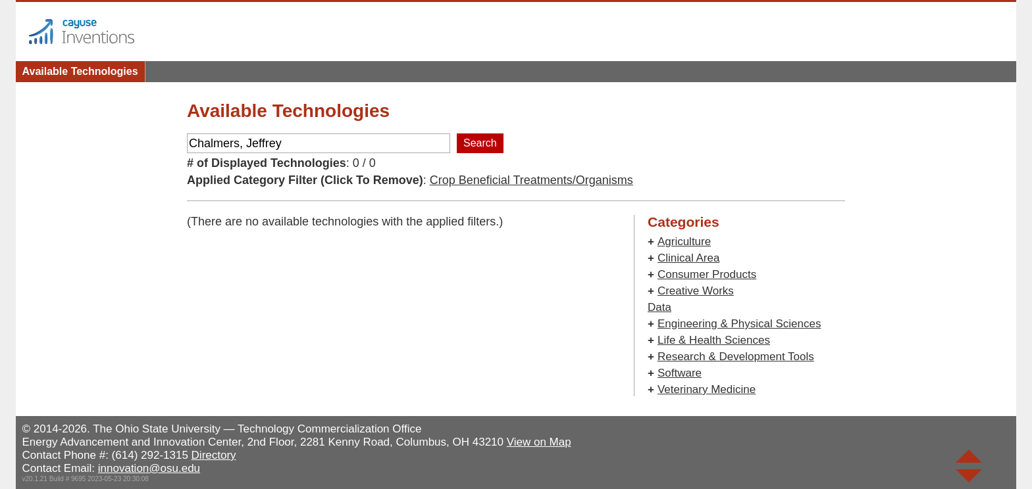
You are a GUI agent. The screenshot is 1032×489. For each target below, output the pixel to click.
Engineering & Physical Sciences (739, 323)
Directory (214, 455)
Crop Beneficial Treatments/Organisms (531, 180)
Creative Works (696, 291)
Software (680, 373)
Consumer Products (707, 274)
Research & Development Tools (736, 356)
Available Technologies (80, 71)
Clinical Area (689, 258)
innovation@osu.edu (149, 468)
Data (659, 307)
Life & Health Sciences (714, 340)
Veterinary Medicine (707, 389)
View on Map (539, 442)
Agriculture (684, 241)
